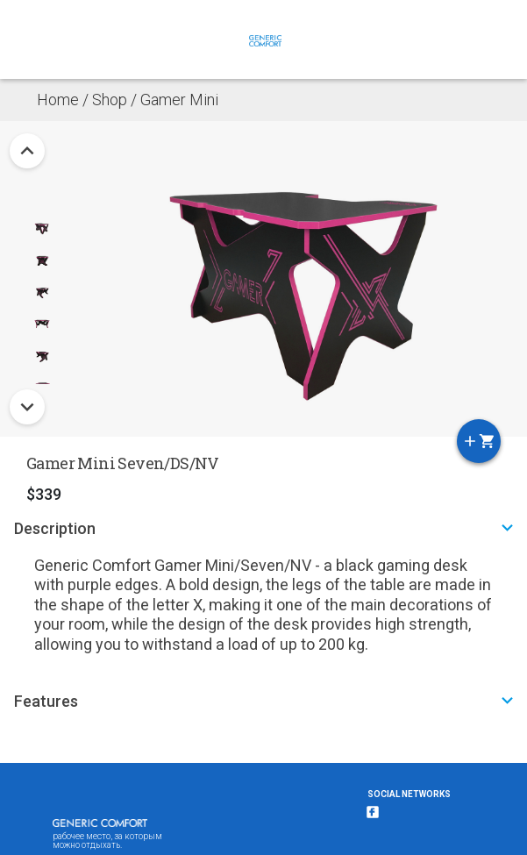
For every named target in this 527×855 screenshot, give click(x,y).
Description (266, 527)
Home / (64, 99)
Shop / (116, 99)
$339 (43, 494)
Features (266, 700)
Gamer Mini (179, 99)
